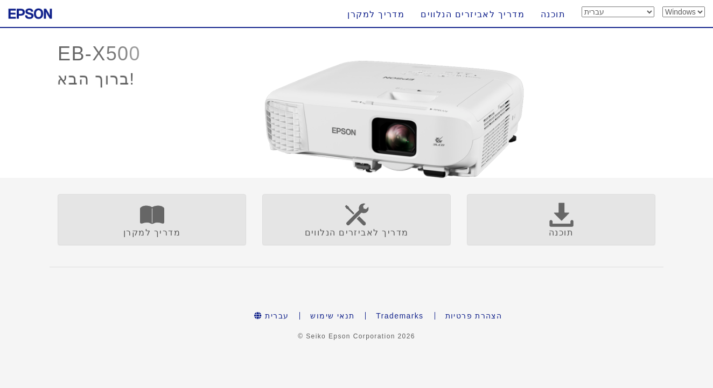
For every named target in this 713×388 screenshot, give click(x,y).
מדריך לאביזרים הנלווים (473, 14)
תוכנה (553, 14)
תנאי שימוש (332, 315)
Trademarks (399, 315)
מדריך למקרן (375, 14)
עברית (271, 315)
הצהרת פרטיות (473, 315)
